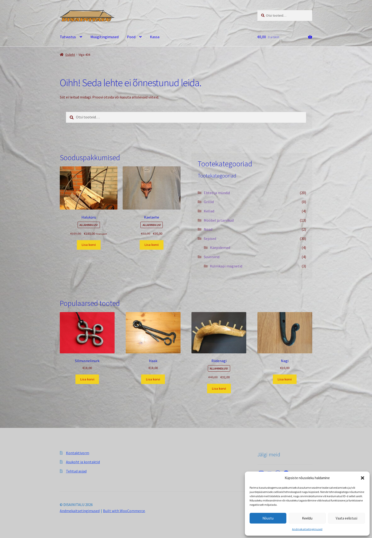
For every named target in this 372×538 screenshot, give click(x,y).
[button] (362, 478)
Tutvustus (68, 36)
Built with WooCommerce (124, 510)
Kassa (154, 36)
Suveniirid (211, 256)
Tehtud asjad (76, 471)
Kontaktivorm (77, 452)
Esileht (70, 54)
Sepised (210, 238)
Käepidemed (220, 247)
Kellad (209, 211)
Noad (208, 229)
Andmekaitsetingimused (307, 529)
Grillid (209, 201)
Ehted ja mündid (217, 192)
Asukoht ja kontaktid (83, 461)
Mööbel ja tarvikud (219, 220)
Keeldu (307, 518)
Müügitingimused (104, 36)
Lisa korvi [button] (89, 245)
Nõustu (268, 518)
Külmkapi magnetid (226, 266)
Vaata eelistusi (346, 518)
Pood (131, 36)
